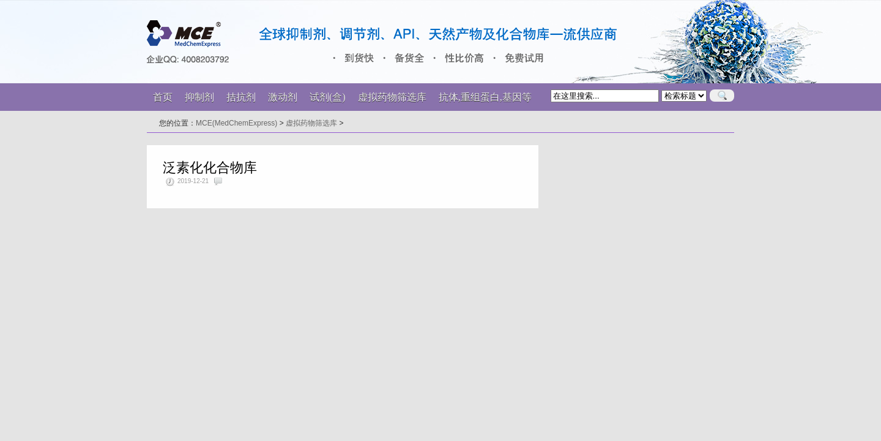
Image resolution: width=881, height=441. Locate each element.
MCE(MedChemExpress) (236, 123)
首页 (163, 97)
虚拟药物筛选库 (311, 123)
